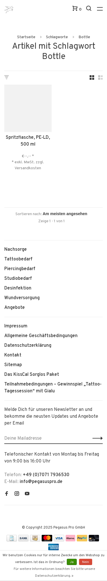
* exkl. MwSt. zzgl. (28, 162)
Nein (85, 562)
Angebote (14, 308)
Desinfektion (17, 288)
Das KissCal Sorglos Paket (31, 375)
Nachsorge (15, 249)
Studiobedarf (18, 279)
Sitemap (13, 365)
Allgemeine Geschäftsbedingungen (41, 336)
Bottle (84, 37)
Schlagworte (57, 37)
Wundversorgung (22, 298)
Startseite (26, 37)
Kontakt (12, 355)
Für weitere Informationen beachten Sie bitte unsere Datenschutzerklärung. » (54, 572)
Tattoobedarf (18, 259)
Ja (72, 562)
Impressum (15, 326)
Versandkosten (28, 168)
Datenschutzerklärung (27, 345)
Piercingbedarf (19, 269)
